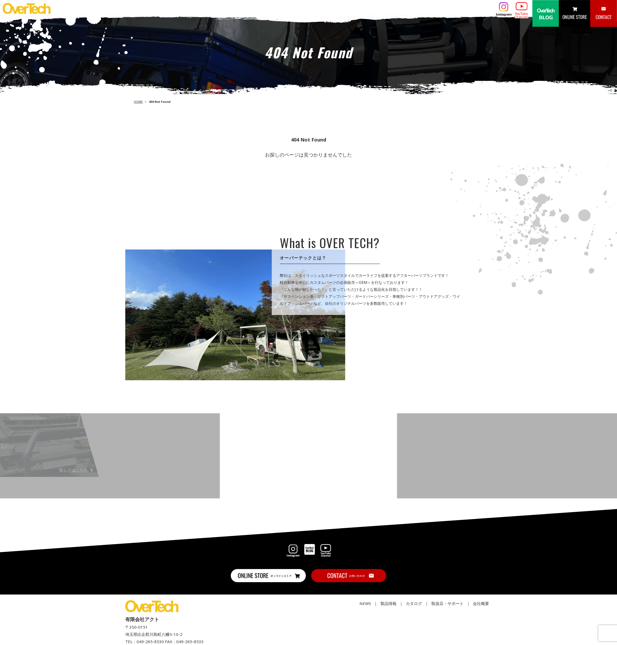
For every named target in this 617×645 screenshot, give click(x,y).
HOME (138, 102)
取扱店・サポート (447, 603)
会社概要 (481, 603)
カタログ (414, 603)
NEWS (365, 603)
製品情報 (388, 603)
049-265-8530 (150, 641)
